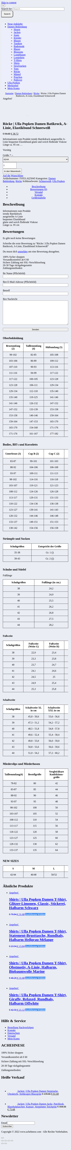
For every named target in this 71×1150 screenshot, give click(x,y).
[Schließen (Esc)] (2, 1145)
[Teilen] (5, 1145)
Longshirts (19, 57)
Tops (16, 68)
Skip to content (8, 2)
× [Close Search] (3, 6)
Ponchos (18, 77)
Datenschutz (13, 1037)
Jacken (17, 32)
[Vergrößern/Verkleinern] (12, 1145)
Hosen (17, 29)
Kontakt (39, 195)
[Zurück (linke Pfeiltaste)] (2, 1148)
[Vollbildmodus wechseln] (8, 1145)
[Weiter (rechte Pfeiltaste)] (5, 1148)
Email (4, 1127)
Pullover (18, 80)
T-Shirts (18, 60)
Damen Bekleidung (17, 26)
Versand (39, 192)
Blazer (17, 49)
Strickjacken (20, 66)
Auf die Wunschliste (13, 175)
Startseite (9, 93)
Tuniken (18, 43)
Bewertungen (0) (38, 189)
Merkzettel (12, 85)
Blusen (17, 40)
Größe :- (8, 155)
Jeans (16, 35)
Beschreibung (39, 186)
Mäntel (17, 74)
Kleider (17, 38)
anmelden (22, 251)
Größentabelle (39, 197)
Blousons (18, 52)
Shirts (17, 63)
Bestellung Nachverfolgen (20, 1032)
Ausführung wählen (35, 919)
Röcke (17, 71)
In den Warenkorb (12, 171)
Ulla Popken (13, 82)
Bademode (19, 46)
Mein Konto (13, 88)
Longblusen (20, 54)
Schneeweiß (45, 181)
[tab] (38, 186)
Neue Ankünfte (15, 24)
